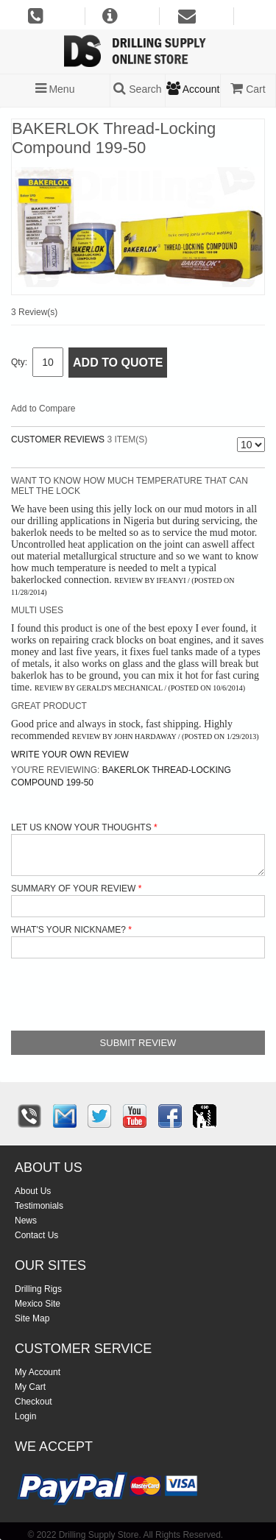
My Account (37, 1372)
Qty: (19, 362)
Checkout (33, 1401)
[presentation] (123, 994)
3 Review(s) (34, 312)
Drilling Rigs (38, 1289)
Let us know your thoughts (81, 827)
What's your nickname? (68, 930)
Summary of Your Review (73, 888)
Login (25, 1416)
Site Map (32, 1318)
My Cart (30, 1387)
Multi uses (37, 610)
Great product (49, 706)
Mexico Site (37, 1304)
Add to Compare (43, 408)
